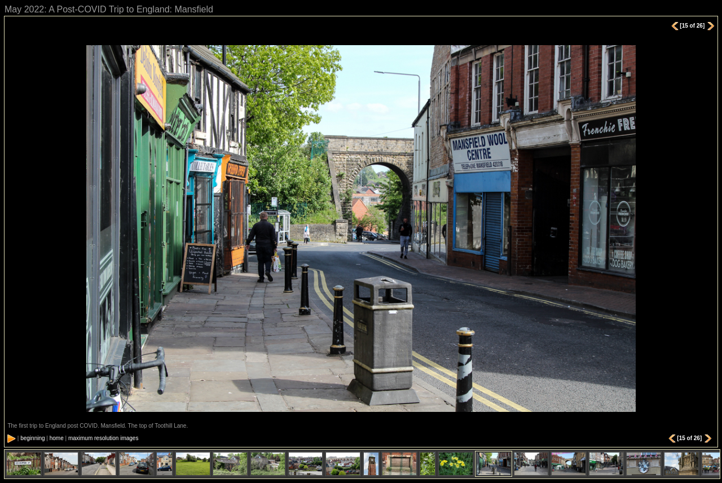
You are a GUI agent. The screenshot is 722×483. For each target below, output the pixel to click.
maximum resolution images (103, 438)
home (57, 438)
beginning (32, 438)
